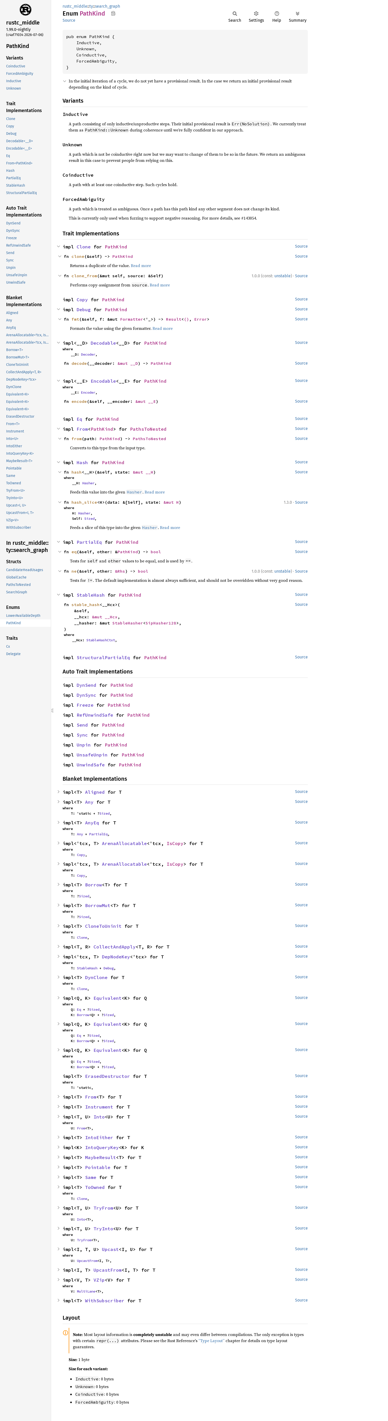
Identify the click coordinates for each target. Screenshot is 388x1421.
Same (90, 1177)
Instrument (99, 1107)
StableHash (91, 595)
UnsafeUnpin (92, 755)
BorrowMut (97, 905)
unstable (282, 275)
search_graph (107, 6)
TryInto (103, 1229)
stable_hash (86, 604)
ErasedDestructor (107, 1076)
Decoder (88, 354)
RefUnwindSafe (95, 715)
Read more (141, 265)
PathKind (116, 247)
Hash (82, 462)
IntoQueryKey (102, 1147)
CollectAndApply (114, 947)
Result (173, 319)
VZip (99, 1280)
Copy (82, 300)
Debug (84, 309)
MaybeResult (100, 1157)
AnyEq (92, 823)
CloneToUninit (103, 926)
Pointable (97, 1167)
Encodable (103, 381)
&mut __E (145, 401)
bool (156, 551)
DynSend (86, 685)
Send (82, 725)
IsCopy (175, 843)
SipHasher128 (161, 622)
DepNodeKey (116, 957)
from (77, 438)
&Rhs (120, 571)
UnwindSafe (91, 765)
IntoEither (99, 1137)
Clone (84, 247)
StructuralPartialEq (103, 657)
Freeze (85, 705)
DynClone (96, 977)
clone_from (84, 275)
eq (74, 551)
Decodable (103, 343)
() (186, 319)
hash (77, 472)
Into (99, 1117)
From (82, 429)
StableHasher (127, 622)
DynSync (86, 695)
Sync (82, 735)
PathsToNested (148, 429)
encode (79, 401)
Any (89, 802)
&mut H (171, 502)
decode (79, 363)
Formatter (131, 319)
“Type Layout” (211, 1340)
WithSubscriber (104, 1301)
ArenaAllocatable (124, 843)
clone (78, 256)
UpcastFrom (87, 1260)
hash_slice (84, 502)
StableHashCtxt (100, 640)
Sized (89, 518)
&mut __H (143, 472)
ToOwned (95, 1187)
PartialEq (89, 542)
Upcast (110, 1249)
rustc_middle (75, 6)
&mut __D (127, 363)
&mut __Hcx (104, 616)
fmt (75, 319)
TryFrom (103, 1208)
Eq (79, 419)
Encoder (88, 392)
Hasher (88, 483)
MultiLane (86, 1291)
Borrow (93, 885)
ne (74, 571)
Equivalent (107, 998)
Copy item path (113, 13)
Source (69, 20)
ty (91, 6)
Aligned (95, 792)
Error (200, 319)
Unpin (84, 745)
